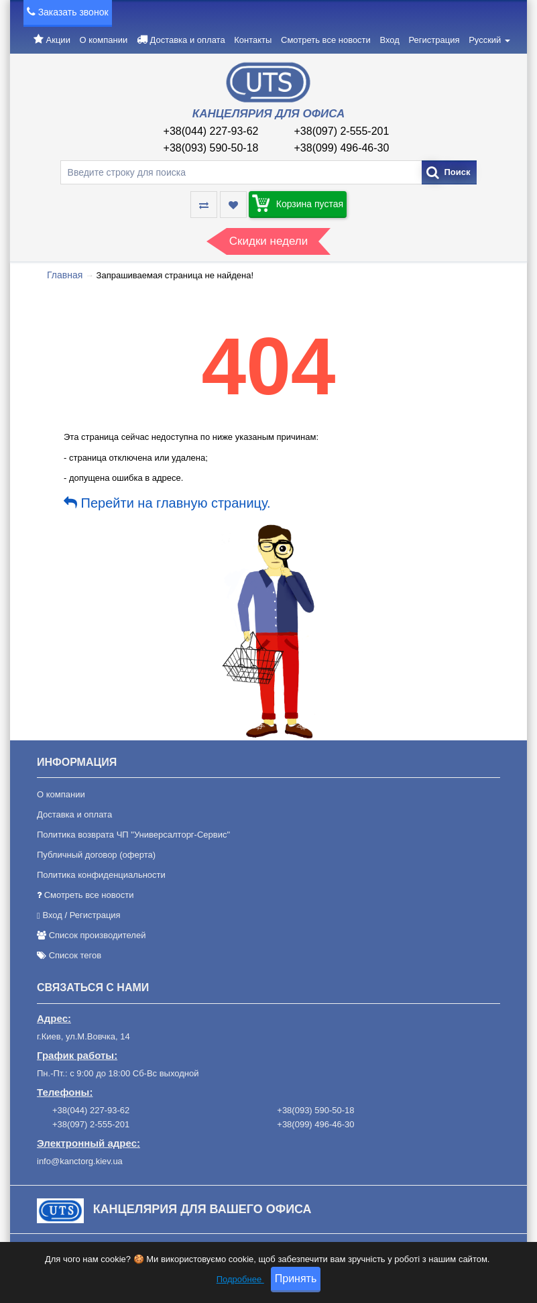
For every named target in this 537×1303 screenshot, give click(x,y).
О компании (104, 40)
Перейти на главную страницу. (167, 503)
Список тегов (75, 955)
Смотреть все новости (326, 40)
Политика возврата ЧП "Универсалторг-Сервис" (133, 835)
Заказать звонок (73, 12)
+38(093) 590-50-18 (211, 148)
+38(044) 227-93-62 (211, 131)
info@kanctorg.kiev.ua (80, 1161)
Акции (58, 40)
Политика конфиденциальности (101, 875)
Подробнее (240, 1281)
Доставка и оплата (187, 40)
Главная (64, 275)
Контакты (253, 40)
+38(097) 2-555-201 (342, 131)
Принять (296, 1280)
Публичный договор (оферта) (96, 855)
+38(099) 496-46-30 (342, 148)
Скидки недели (268, 241)
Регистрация (434, 40)
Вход (389, 40)
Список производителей (97, 935)
